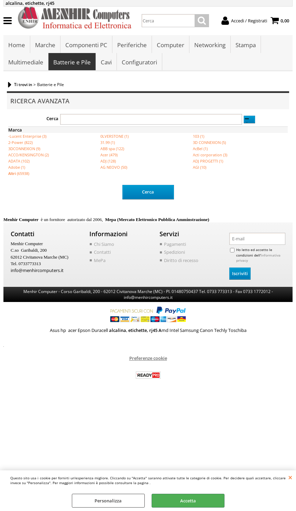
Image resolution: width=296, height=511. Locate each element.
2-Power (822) (20, 142)
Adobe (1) (16, 167)
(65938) (18, 173)
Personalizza (108, 501)
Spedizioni (174, 252)
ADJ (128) (108, 161)
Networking (210, 45)
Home (16, 45)
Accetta (188, 501)
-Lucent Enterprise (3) (27, 136)
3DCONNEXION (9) (24, 148)
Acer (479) (109, 154)
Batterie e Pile (72, 62)
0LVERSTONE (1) (114, 136)
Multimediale (25, 62)
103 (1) (198, 136)
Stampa (245, 45)
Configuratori (139, 62)
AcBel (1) (200, 148)
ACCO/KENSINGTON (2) (28, 154)
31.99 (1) (107, 142)
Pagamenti (175, 244)
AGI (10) (199, 167)
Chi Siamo (104, 244)
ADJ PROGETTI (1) (208, 161)
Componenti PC (86, 45)
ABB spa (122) (112, 148)
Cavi (106, 62)
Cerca (52, 118)
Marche (45, 45)
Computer (170, 45)
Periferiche (132, 45)
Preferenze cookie (148, 358)
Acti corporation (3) (210, 154)
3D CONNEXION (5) (209, 142)
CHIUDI (290, 477)
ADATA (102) (19, 161)
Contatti (102, 252)
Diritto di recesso (181, 260)
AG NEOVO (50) (113, 167)
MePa (100, 260)
